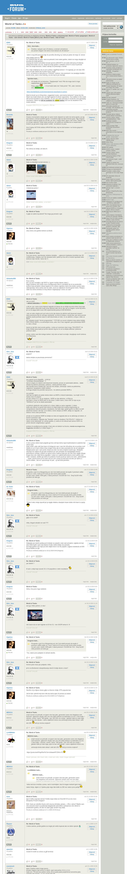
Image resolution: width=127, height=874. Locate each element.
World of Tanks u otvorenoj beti (57, 36)
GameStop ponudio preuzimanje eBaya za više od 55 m (114, 111)
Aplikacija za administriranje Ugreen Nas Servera (114, 276)
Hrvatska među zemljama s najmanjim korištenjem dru (114, 68)
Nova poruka (93, 23)
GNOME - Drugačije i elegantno (112, 71)
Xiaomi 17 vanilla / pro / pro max (114, 90)
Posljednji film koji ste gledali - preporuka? (112, 136)
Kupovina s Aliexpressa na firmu (114, 195)
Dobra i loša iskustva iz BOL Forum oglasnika (114, 144)
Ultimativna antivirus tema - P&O (114, 233)
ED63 (8, 42)
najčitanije (98, 18)
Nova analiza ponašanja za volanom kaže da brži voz (114, 237)
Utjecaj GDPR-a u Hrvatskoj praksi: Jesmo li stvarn (114, 208)
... (19, 32)
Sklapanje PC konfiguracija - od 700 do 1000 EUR (114, 202)
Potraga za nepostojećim (113, 169)
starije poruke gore (92, 32)
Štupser (9, 824)
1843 (26, 32)
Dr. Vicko (9, 487)
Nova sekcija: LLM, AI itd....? (112, 61)
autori (113, 18)
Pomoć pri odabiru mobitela (114, 198)
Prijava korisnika (109, 34)
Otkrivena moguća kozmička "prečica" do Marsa (112, 248)
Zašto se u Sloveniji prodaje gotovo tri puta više (114, 103)
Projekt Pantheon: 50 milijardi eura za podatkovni (114, 100)
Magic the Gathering (112, 265)
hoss (8, 796)
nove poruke (106, 18)
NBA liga (108, 263)
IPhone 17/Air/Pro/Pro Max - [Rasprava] (114, 191)
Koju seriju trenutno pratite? (114, 256)
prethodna (8, 32)
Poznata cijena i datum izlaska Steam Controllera (114, 114)
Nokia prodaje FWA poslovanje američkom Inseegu (113, 127)
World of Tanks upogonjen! (78, 36)
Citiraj (92, 47)
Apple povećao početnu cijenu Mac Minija (113, 284)
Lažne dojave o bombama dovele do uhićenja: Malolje (114, 215)
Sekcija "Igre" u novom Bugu (113, 188)
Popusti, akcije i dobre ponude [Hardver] (112, 153)
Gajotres (9, 228)
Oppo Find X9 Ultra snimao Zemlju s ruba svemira (114, 219)
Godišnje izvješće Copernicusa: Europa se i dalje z (113, 122)
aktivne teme (90, 18)
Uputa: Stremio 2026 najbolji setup (112, 139)
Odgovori (92, 45)
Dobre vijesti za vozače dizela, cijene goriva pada (113, 179)
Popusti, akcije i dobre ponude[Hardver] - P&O (113, 118)
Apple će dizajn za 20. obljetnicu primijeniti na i (113, 83)
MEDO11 (9, 712)
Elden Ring (109, 142)
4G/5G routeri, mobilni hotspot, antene (112, 149)
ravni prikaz (80, 32)
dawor (8, 160)
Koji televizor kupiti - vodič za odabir (114, 159)
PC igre (25, 18)
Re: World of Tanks (33, 42)
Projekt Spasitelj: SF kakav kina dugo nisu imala (114, 86)
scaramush (10, 866)
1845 (35, 32)
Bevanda (9, 115)
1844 (31, 32)
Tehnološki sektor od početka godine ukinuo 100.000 (113, 230)
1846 (40, 32)
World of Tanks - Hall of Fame (54, 37)
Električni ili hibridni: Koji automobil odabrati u (113, 185)
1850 (45, 32)
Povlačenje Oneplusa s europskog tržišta (113, 269)
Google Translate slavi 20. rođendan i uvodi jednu (114, 272)
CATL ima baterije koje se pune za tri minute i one (114, 205)
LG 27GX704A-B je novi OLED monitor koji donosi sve (114, 253)
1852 (54, 32)
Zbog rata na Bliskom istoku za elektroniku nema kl (114, 240)
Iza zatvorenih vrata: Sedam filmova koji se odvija (114, 58)
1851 (50, 32)
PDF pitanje (109, 147)
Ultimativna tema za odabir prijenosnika (114, 80)
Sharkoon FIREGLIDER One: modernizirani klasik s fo (114, 76)
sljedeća (60, 32)
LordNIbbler (10, 732)
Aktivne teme (107, 51)
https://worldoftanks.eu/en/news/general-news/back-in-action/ (47, 92)
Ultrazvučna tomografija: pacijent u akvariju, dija (113, 225)
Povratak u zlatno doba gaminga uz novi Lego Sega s (114, 172)
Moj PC (9, 110)
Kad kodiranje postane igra (114, 167)
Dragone (9, 143)
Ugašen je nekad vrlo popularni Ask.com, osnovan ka (114, 164)
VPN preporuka (110, 267)
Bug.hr (7, 18)
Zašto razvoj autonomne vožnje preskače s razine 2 (114, 243)
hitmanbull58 (11, 278)
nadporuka (93, 109)
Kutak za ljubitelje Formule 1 (114, 55)
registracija (81, 18)
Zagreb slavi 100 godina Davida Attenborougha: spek (113, 94)
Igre (19, 18)
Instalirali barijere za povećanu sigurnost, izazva (114, 65)
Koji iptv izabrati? (111, 97)
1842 (22, 32)
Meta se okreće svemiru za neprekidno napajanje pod (114, 260)
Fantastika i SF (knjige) (113, 282)
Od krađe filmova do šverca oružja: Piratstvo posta (114, 222)
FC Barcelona (110, 258)
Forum (14, 18)
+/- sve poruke (69, 32)
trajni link (86, 109)
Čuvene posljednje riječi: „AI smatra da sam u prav (114, 279)
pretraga (119, 18)
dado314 (9, 849)
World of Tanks (31, 115)
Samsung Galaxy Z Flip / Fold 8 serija (113, 156)
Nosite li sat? (110, 199)
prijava (74, 18)
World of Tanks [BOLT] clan (33, 37)
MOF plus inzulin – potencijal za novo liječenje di (114, 132)
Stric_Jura (10, 352)
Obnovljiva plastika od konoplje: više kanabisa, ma (114, 106)
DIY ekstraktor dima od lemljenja (113, 176)
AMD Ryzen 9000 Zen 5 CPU (113, 212)
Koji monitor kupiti (111, 182)
